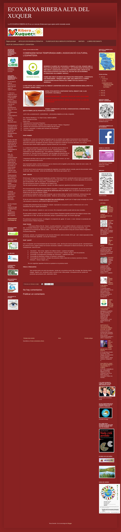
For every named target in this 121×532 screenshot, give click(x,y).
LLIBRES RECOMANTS (94, 41)
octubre (104, 79)
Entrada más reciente (29, 338)
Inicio (59, 338)
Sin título (104, 81)
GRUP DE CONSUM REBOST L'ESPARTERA (20, 44)
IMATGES (81, 41)
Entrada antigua (89, 338)
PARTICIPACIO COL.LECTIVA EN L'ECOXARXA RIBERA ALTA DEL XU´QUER (106, 327)
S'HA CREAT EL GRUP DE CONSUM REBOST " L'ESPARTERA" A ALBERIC (106, 365)
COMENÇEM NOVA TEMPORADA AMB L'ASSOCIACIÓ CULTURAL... (107, 85)
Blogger (70, 523)
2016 (102, 77)
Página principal (11, 41)
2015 (102, 90)
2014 (102, 93)
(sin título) (102, 203)
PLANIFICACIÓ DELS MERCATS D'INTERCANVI (61, 41)
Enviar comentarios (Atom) (37, 341)
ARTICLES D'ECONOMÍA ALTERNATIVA (31, 41)
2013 (102, 95)
